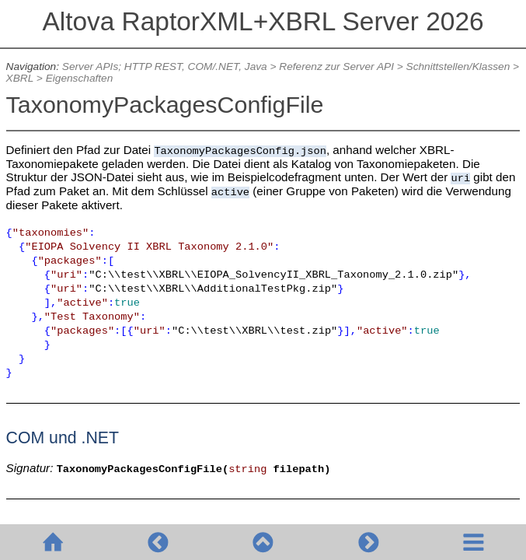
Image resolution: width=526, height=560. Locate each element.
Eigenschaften (79, 78)
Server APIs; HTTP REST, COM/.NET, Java (164, 66)
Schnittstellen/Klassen (458, 66)
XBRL (19, 78)
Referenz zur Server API (336, 66)
